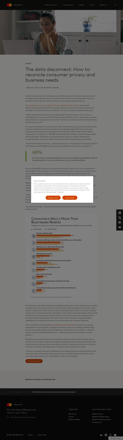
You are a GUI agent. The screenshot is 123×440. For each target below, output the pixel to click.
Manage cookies (53, 198)
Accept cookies (70, 198)
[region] (62, 189)
